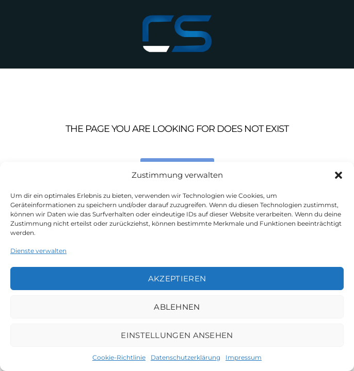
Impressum (244, 357)
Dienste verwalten (38, 251)
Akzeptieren (177, 278)
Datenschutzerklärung (185, 357)
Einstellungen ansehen (177, 335)
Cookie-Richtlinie (119, 357)
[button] (338, 175)
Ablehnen (177, 307)
